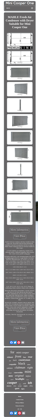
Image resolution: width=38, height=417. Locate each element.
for (12, 352)
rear (30, 356)
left (30, 382)
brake (27, 379)
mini (28, 372)
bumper (10, 373)
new (11, 375)
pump (19, 386)
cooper (12, 382)
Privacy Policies (20, 402)
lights (23, 389)
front (18, 356)
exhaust (10, 357)
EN (18, 409)
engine (25, 386)
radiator (10, 368)
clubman (20, 367)
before (28, 376)
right (30, 367)
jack (10, 360)
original (19, 375)
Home (19, 396)
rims (14, 386)
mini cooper (22, 352)
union (28, 364)
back (15, 360)
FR (21, 409)
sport (17, 388)
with (24, 383)
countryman (24, 360)
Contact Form (19, 399)
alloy (31, 386)
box (24, 357)
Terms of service (20, 406)
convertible (18, 373)
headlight (19, 379)
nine (20, 384)
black (21, 363)
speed (12, 379)
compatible (12, 364)
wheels (9, 386)
